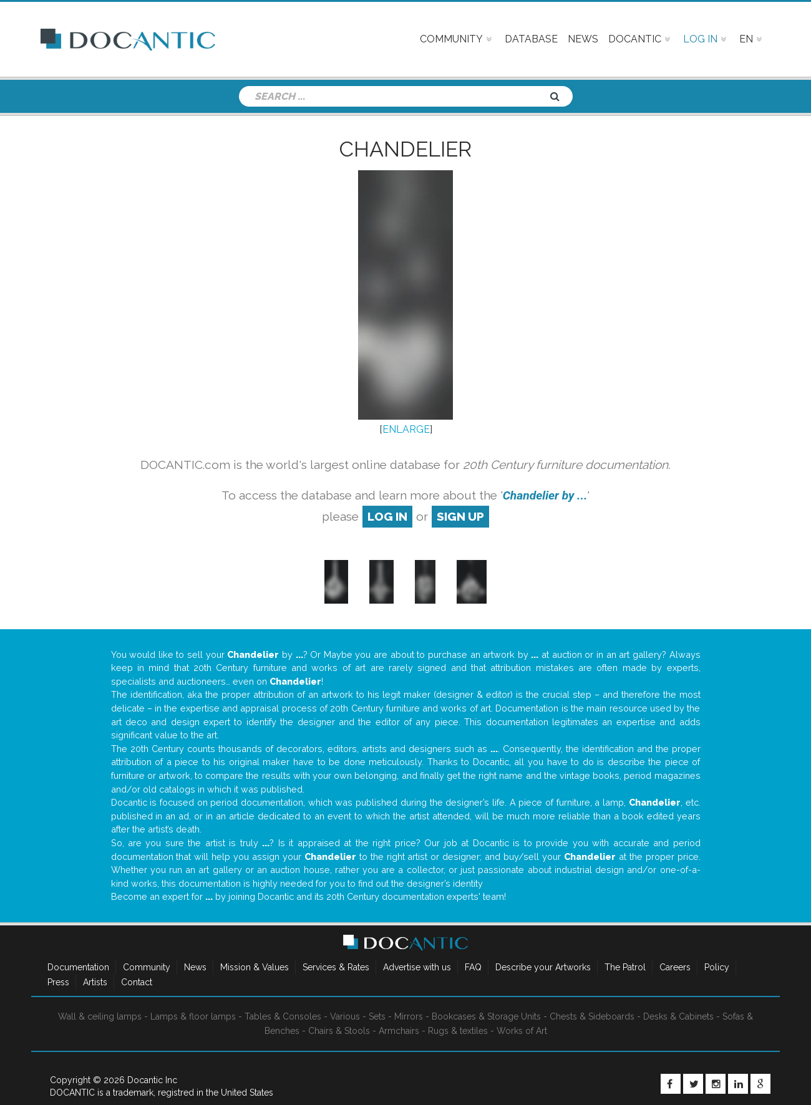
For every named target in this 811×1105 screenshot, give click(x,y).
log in (387, 516)
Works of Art (522, 1031)
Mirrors (408, 1016)
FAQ (473, 967)
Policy (716, 967)
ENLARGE (406, 429)
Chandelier (405, 149)
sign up (460, 516)
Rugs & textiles (458, 1031)
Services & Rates (336, 967)
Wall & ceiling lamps (100, 1016)
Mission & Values (254, 967)
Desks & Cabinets (678, 1016)
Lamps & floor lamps (193, 1016)
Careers (675, 967)
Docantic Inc (152, 1080)
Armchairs (399, 1031)
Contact (136, 982)
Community (146, 967)
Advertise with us (417, 967)
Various (345, 1016)
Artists (95, 982)
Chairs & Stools (339, 1031)
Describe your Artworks (543, 967)
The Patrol (625, 967)
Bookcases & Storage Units (486, 1016)
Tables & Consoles (283, 1016)
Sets (377, 1016)
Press (58, 982)
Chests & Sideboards (592, 1016)
